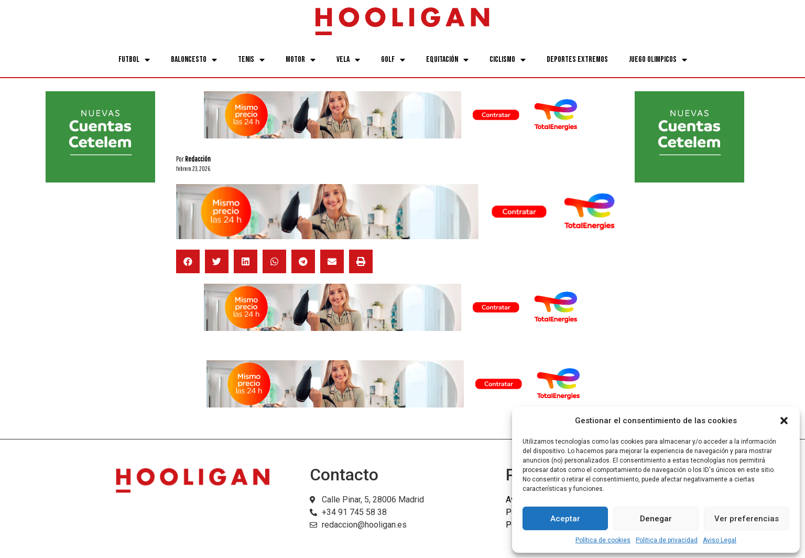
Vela (348, 59)
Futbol (134, 59)
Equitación (447, 59)
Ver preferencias (746, 518)
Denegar (656, 518)
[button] (784, 420)
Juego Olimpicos (658, 59)
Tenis (251, 59)
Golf (393, 59)
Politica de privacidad (667, 540)
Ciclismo (507, 59)
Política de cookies (602, 540)
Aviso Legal (719, 540)
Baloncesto (194, 59)
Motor (301, 59)
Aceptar (565, 518)
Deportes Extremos (577, 60)
